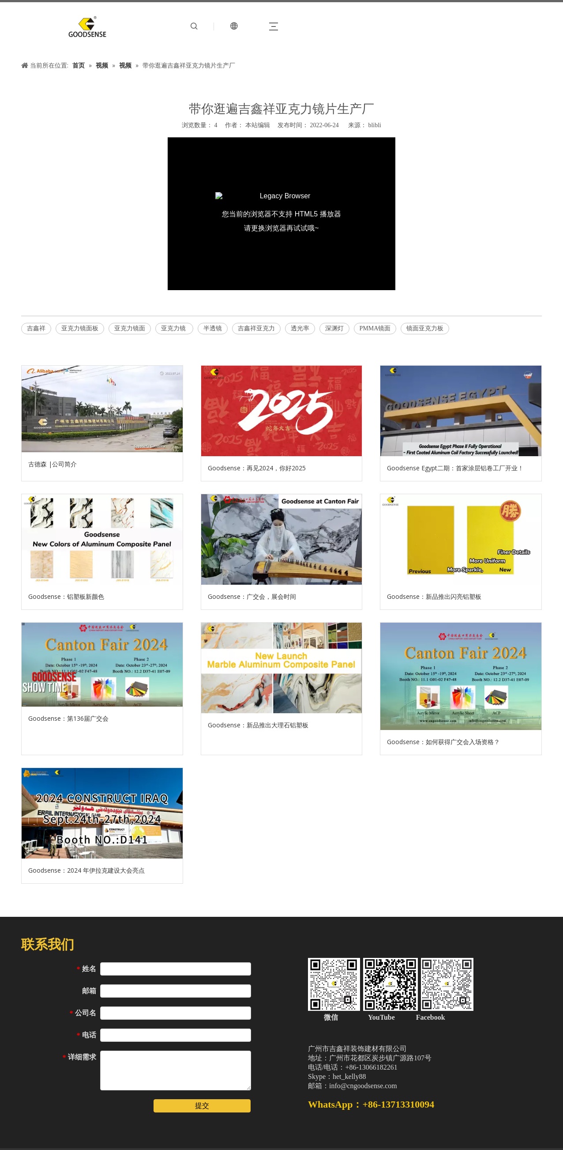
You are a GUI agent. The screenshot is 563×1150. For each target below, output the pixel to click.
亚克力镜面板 (79, 328)
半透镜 (212, 328)
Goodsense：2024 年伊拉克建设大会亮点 (86, 870)
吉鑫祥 (36, 328)
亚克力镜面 (129, 328)
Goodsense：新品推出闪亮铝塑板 (434, 596)
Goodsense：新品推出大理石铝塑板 (258, 725)
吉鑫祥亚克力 (256, 328)
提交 (202, 1105)
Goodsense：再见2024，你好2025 (257, 468)
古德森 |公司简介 (52, 464)
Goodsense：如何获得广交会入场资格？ (443, 742)
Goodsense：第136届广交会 (68, 718)
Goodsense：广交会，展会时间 (252, 596)
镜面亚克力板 (424, 328)
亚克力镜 (174, 328)
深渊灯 (334, 328)
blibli (374, 125)
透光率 (300, 328)
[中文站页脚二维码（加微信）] (390, 984)
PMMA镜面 (375, 328)
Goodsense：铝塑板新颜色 (66, 596)
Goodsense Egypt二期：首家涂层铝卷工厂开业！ (455, 468)
